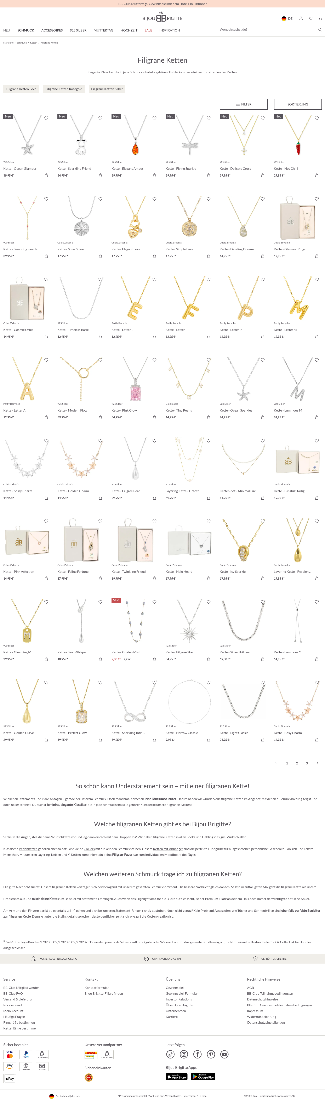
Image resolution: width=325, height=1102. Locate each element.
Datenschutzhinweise (262, 999)
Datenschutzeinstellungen (266, 1022)
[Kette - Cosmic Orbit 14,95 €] (27, 309)
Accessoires (52, 30)
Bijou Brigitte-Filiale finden (104, 993)
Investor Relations (179, 999)
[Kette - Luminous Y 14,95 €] (298, 631)
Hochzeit (129, 30)
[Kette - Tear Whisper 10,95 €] (81, 631)
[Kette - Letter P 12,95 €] (244, 309)
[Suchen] (320, 30)
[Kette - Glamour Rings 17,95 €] (298, 228)
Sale (148, 30)
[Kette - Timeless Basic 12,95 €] (81, 309)
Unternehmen (176, 1011)
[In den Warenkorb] (46, 175)
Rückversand (12, 1005)
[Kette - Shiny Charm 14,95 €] (27, 470)
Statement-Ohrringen (97, 899)
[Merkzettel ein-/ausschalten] (46, 118)
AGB (250, 987)
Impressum (255, 1011)
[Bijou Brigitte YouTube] (224, 1054)
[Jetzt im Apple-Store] (177, 1076)
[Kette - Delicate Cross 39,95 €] (244, 147)
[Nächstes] (316, 763)
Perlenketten (28, 849)
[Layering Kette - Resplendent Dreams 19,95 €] (298, 550)
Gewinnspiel (175, 987)
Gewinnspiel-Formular (182, 993)
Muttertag (103, 30)
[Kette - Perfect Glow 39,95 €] (81, 712)
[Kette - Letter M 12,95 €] (298, 309)
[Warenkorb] (320, 18)
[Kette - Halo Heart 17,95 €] (189, 550)
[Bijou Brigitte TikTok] (170, 1054)
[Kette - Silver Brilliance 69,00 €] (244, 631)
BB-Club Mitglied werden (21, 987)
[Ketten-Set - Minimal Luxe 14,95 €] (244, 470)
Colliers (89, 849)
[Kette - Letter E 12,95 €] (135, 309)
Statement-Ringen (128, 910)
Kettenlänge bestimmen (20, 1028)
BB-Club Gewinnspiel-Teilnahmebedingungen (279, 1005)
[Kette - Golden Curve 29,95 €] (27, 712)
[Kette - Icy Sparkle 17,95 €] (244, 550)
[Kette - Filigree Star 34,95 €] (189, 631)
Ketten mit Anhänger (168, 849)
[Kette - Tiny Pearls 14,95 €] (189, 389)
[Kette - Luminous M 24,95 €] (298, 389)
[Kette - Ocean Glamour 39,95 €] (27, 147)
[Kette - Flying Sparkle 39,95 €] (189, 147)
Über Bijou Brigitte (179, 1005)
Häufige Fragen (14, 1016)
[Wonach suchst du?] (270, 29)
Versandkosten (173, 1095)
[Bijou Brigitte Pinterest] (211, 1054)
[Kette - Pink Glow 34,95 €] (135, 389)
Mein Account (13, 1011)
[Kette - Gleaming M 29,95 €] (27, 631)
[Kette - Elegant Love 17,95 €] (135, 228)
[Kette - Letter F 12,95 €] (189, 309)
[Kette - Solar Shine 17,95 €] (81, 228)
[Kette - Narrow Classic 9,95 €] (189, 712)
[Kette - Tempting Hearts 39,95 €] (27, 228)
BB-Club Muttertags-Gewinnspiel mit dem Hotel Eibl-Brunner (162, 4)
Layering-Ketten (49, 854)
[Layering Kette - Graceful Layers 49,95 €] (189, 470)
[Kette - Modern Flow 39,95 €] (81, 389)
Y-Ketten (74, 854)
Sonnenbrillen (264, 910)
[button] (301, 18)
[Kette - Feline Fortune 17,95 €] (81, 550)
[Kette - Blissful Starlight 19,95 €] (298, 470)
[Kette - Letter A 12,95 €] (27, 389)
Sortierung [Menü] (297, 104)
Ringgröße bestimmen (19, 1022)
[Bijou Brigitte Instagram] (184, 1054)
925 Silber (78, 30)
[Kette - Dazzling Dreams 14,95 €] (244, 228)
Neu (6, 30)
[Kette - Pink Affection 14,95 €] (27, 550)
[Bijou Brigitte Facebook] (197, 1054)
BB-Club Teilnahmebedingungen (270, 993)
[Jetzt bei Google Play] (203, 1076)
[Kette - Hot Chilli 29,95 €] (298, 147)
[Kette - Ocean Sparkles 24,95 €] (244, 389)
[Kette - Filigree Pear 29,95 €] (135, 470)
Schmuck (25, 30)
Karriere (172, 1016)
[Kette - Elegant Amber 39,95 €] (135, 147)
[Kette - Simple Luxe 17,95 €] (189, 228)
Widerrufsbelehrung (261, 1016)
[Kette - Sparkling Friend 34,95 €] (81, 147)
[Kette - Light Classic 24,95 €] (244, 712)
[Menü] (243, 104)
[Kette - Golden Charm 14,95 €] (81, 470)
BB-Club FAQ (13, 993)
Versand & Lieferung (17, 999)
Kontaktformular (97, 987)
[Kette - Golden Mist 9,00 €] (135, 631)
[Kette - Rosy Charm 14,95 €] (298, 712)
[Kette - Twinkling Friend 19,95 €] (135, 550)
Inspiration (169, 30)
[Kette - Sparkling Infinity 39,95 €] (135, 712)
